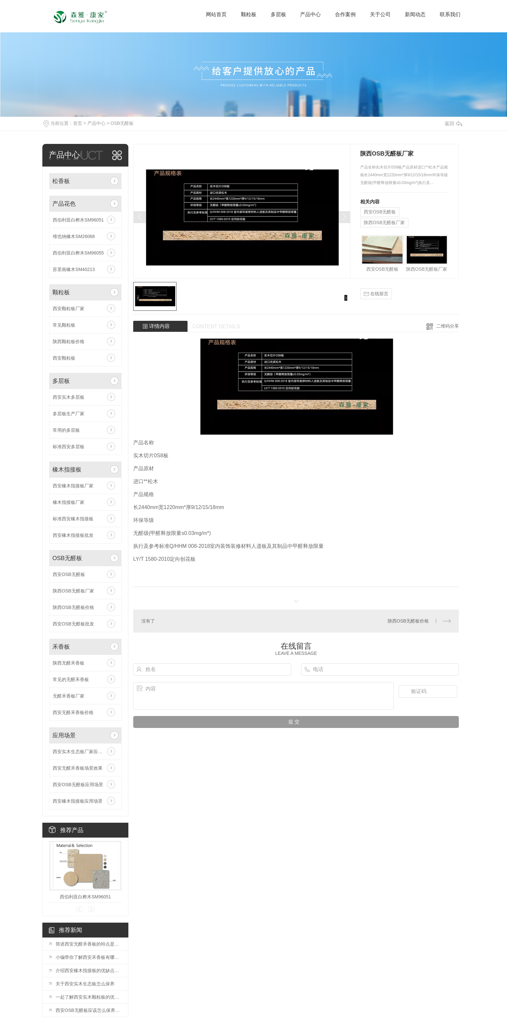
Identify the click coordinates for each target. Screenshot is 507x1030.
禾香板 (61, 647)
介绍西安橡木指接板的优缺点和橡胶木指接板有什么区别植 (89, 970)
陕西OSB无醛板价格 (73, 607)
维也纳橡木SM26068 (74, 236)
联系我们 (450, 14)
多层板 (278, 14)
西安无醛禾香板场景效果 (77, 768)
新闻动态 (415, 14)
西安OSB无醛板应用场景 (78, 784)
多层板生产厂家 (68, 413)
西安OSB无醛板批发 (73, 623)
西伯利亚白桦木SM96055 (78, 252)
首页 (77, 123)
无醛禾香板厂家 (68, 696)
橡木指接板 (66, 469)
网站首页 (216, 14)
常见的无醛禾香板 (71, 679)
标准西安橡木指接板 (73, 518)
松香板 (61, 181)
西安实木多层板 (68, 397)
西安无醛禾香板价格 (73, 712)
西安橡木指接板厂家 (73, 485)
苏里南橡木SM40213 (74, 269)
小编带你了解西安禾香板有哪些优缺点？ (89, 957)
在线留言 (376, 294)
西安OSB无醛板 (69, 574)
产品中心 (310, 14)
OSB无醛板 (122, 123)
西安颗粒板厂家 (68, 308)
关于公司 (380, 14)
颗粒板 (248, 14)
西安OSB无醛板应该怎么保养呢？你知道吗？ (89, 1010)
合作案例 (345, 14)
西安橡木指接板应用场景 (77, 801)
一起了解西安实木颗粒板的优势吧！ (89, 997)
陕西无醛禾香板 (68, 663)
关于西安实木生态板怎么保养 (85, 983)
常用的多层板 (66, 430)
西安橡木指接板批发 (73, 535)
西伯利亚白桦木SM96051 (78, 219)
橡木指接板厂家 (68, 502)
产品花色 (64, 204)
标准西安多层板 (68, 446)
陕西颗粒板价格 (68, 341)
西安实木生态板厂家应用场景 (82, 751)
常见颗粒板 (64, 325)
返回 (453, 123)
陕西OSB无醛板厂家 (73, 590)
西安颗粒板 (64, 358)
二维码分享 (447, 326)
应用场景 (64, 735)
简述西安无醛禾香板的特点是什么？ (89, 944)
